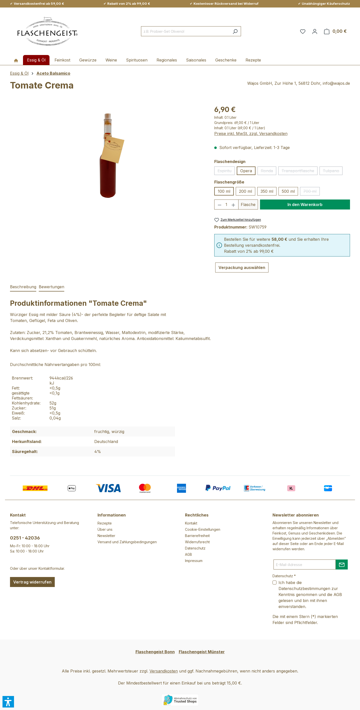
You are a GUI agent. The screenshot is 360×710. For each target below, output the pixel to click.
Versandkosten (164, 671)
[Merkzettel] (303, 31)
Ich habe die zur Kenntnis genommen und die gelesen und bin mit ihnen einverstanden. (310, 594)
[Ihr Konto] (315, 31)
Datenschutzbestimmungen (304, 588)
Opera (246, 170)
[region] (107, 158)
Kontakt (191, 523)
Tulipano (332, 171)
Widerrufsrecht (197, 542)
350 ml (266, 191)
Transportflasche (300, 171)
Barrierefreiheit (197, 536)
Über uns (105, 529)
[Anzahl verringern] (219, 205)
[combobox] (185, 31)
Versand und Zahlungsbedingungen (127, 542)
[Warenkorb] (335, 31)
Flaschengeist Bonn (155, 651)
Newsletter (106, 536)
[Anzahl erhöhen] (233, 205)
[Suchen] (235, 31)
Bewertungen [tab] (51, 286)
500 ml (288, 191)
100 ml (224, 191)
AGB (188, 554)
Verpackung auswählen (241, 267)
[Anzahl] (226, 205)
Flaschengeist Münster (202, 651)
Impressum (193, 560)
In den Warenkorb (305, 204)
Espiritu (226, 171)
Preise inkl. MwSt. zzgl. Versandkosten (251, 133)
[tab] (23, 287)
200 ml (245, 191)
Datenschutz (195, 548)
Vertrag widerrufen (32, 582)
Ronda (268, 171)
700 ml (311, 192)
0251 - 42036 (25, 537)
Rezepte (105, 523)
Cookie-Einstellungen (202, 529)
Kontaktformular (51, 568)
